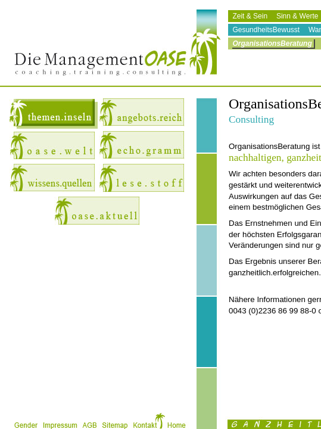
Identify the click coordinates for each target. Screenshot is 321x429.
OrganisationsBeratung (273, 43)
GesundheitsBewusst (266, 30)
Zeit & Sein (249, 16)
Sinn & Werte (297, 16)
